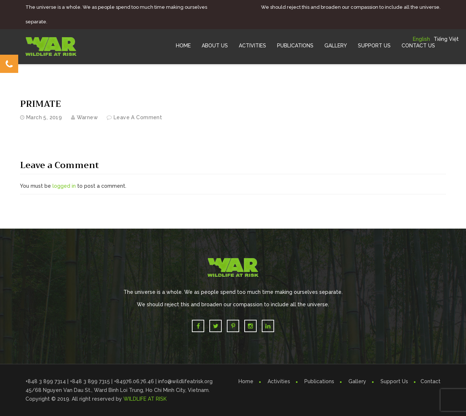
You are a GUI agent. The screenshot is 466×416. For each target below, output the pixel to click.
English (421, 39)
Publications (295, 45)
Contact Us (418, 45)
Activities (252, 45)
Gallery (335, 45)
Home (183, 45)
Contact (430, 381)
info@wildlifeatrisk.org (185, 381)
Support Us (374, 45)
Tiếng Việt (446, 39)
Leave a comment (138, 117)
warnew (87, 117)
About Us (215, 45)
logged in (64, 186)
